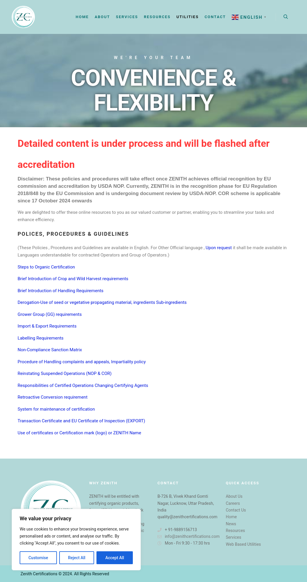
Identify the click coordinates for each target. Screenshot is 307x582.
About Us (234, 496)
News (231, 523)
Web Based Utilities (243, 544)
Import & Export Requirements (47, 326)
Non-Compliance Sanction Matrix (50, 349)
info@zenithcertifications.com (187, 536)
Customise (38, 557)
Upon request (219, 247)
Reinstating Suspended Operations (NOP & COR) (65, 373)
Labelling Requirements (41, 338)
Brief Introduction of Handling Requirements (61, 290)
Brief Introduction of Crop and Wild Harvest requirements (73, 278)
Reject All (76, 557)
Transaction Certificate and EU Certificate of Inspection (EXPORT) (81, 420)
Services (233, 537)
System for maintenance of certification (56, 409)
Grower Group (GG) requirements (50, 314)
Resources (235, 530)
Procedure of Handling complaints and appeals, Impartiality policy (82, 361)
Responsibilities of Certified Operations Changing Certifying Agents (83, 385)
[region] (76, 539)
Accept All (114, 557)
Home (231, 516)
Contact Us (236, 510)
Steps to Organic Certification (46, 267)
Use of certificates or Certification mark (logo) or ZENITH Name (79, 432)
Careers (233, 503)
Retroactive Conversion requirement (52, 397)
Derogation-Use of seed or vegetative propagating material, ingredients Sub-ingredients (102, 302)
